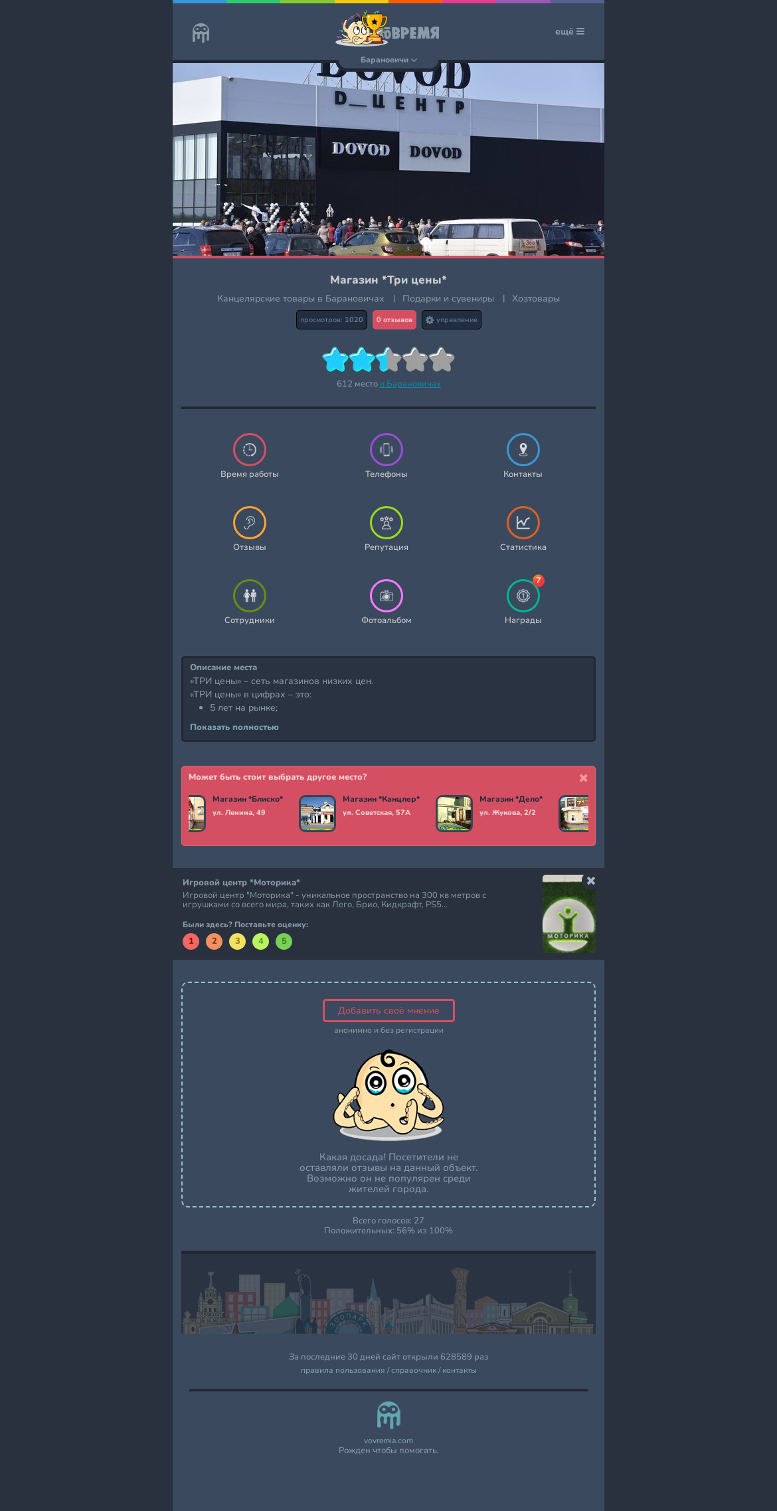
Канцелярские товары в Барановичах (301, 299)
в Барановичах (410, 384)
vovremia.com (388, 1441)
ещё (569, 32)
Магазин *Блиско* (248, 799)
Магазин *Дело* (511, 799)
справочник (413, 1371)
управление (451, 320)
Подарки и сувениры (448, 299)
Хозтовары (536, 299)
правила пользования (343, 1371)
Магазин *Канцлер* (381, 799)
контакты (459, 1371)
